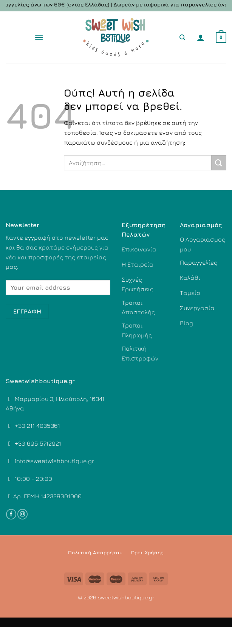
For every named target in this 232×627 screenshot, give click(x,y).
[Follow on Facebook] (11, 514)
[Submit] (218, 162)
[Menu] (38, 37)
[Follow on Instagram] (22, 514)
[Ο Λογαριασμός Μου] (200, 37)
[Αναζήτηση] (182, 37)
